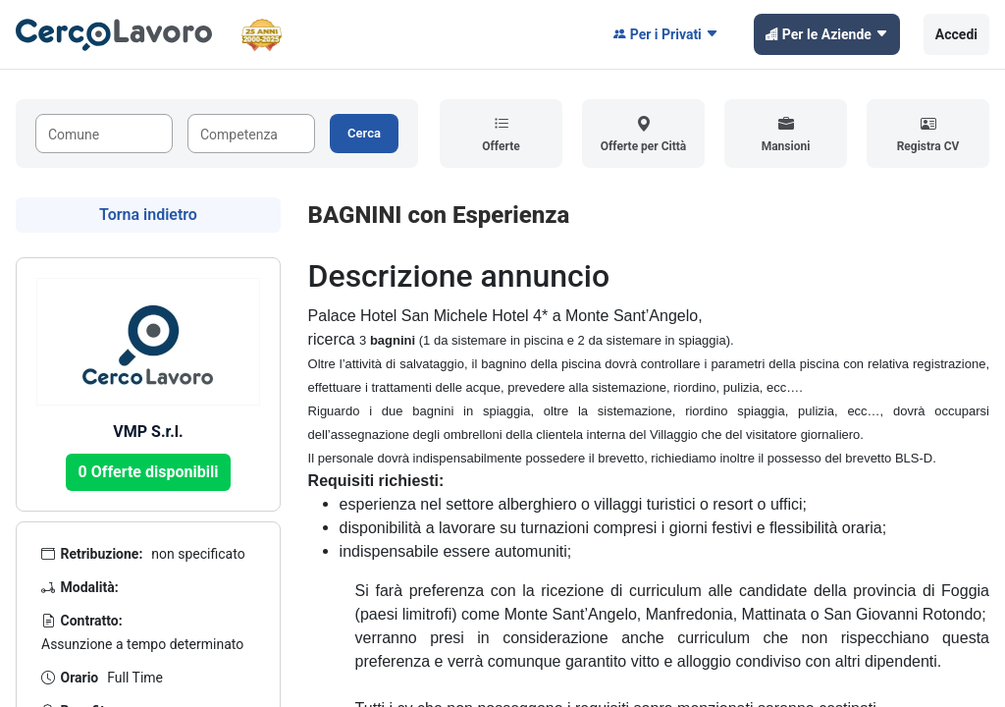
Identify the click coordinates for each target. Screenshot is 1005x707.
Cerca (364, 133)
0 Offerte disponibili (149, 471)
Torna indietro (148, 214)
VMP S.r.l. (148, 431)
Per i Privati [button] (665, 34)
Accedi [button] (956, 34)
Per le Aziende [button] (827, 34)
